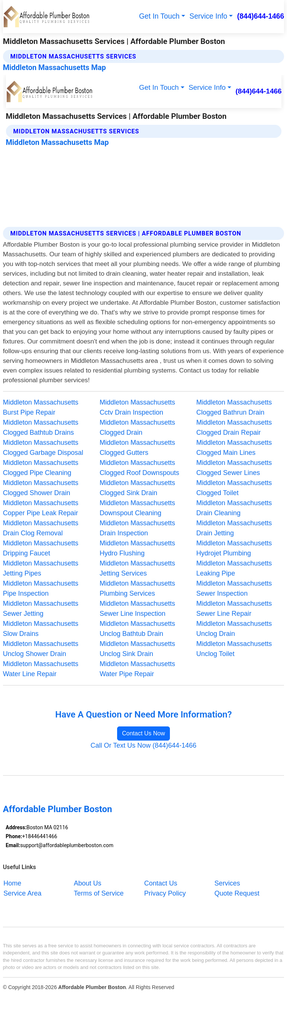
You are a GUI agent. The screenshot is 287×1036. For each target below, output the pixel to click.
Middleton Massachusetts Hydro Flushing (137, 548)
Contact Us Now (143, 733)
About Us (87, 883)
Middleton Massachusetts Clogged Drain (137, 427)
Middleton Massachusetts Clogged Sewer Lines (234, 467)
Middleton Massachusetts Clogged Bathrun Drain (234, 407)
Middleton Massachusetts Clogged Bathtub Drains (40, 427)
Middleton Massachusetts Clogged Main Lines (234, 447)
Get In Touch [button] (159, 16)
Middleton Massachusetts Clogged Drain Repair (234, 427)
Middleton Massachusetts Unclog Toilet (234, 649)
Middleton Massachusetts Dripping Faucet (40, 548)
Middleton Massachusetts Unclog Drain (234, 628)
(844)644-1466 (260, 16)
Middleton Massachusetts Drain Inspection (137, 528)
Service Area (22, 893)
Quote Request (237, 893)
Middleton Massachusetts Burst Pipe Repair (40, 407)
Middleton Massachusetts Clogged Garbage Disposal (43, 447)
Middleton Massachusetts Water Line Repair (40, 669)
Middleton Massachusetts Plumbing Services (137, 588)
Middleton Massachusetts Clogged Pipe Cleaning (40, 467)
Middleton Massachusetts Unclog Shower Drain (40, 649)
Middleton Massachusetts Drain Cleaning (234, 508)
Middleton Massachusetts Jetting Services (137, 568)
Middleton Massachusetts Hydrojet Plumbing (234, 548)
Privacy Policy (165, 893)
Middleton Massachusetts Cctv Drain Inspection (137, 407)
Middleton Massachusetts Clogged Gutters (137, 447)
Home (12, 883)
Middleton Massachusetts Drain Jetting (234, 528)
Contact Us (160, 883)
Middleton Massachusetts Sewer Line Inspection (137, 608)
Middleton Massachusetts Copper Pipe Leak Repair (40, 508)
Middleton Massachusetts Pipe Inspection (40, 588)
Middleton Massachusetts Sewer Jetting (40, 608)
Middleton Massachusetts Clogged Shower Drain (40, 488)
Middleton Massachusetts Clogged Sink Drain (137, 488)
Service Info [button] (209, 16)
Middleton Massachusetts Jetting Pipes (40, 568)
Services (227, 883)
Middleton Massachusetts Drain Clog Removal (40, 528)
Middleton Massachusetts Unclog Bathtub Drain (137, 628)
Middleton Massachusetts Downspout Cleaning (137, 508)
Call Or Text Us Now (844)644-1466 (144, 745)
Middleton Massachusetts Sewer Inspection (234, 588)
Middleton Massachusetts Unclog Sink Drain (137, 649)
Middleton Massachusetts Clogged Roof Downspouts (139, 467)
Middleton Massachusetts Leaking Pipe (234, 568)
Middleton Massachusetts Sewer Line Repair (234, 608)
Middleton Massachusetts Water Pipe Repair (137, 669)
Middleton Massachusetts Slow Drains (40, 628)
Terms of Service (99, 893)
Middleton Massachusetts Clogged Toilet (234, 488)
